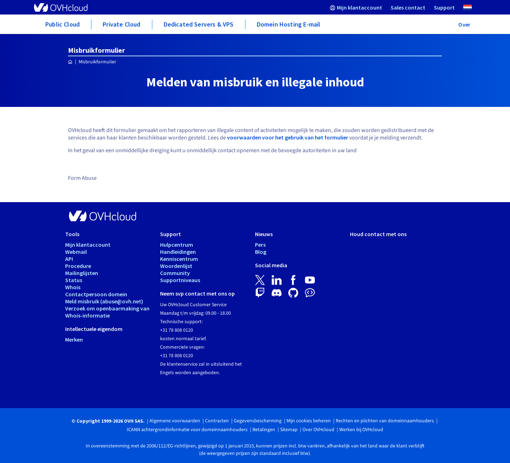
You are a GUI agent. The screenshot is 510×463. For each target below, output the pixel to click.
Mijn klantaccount (87, 244)
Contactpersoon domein (96, 294)
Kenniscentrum (179, 258)
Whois (72, 287)
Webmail (76, 251)
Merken (74, 339)
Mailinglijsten (81, 272)
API (69, 258)
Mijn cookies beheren (309, 420)
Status (73, 280)
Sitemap (289, 429)
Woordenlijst (176, 265)
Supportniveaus (180, 280)
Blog (260, 251)
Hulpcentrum (176, 244)
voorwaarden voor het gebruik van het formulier (287, 137)
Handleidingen (178, 251)
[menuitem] (356, 7)
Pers (260, 244)
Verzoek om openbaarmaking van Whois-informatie (107, 312)
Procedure (78, 265)
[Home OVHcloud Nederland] (70, 62)
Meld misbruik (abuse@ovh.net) (104, 301)
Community (175, 272)
